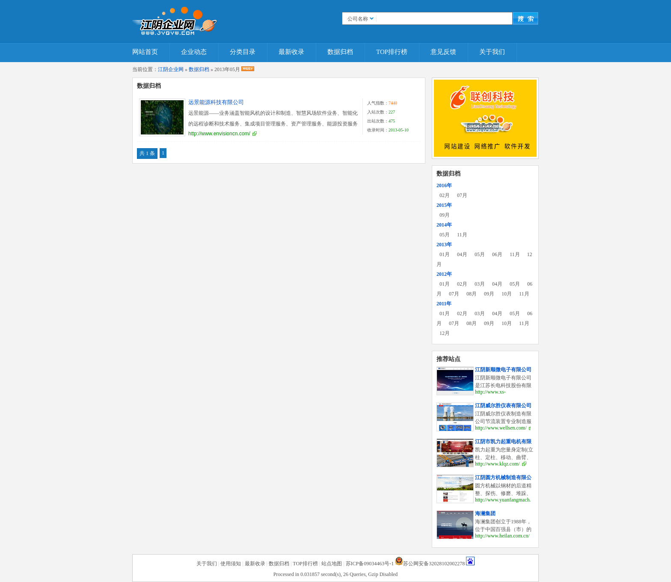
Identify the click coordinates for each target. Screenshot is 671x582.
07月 (462, 195)
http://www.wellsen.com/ (501, 428)
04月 (462, 254)
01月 (444, 254)
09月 (444, 215)
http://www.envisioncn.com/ (219, 134)
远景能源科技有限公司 (216, 102)
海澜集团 (485, 513)
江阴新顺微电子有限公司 (503, 370)
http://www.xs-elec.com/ (490, 395)
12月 (444, 333)
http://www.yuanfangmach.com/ (508, 500)
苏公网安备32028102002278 (434, 564)
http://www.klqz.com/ (497, 464)
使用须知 (230, 564)
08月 (471, 294)
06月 (497, 254)
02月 (444, 195)
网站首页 (145, 51)
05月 (444, 235)
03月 (480, 284)
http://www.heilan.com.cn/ (502, 536)
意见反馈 (443, 51)
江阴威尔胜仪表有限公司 (503, 406)
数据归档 (340, 51)
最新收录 (291, 51)
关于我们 (492, 51)
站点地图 (331, 564)
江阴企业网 (171, 69)
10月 (507, 294)
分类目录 (242, 51)
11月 (462, 235)
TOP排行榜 (391, 51)
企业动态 (194, 51)
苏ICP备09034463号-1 (370, 564)
